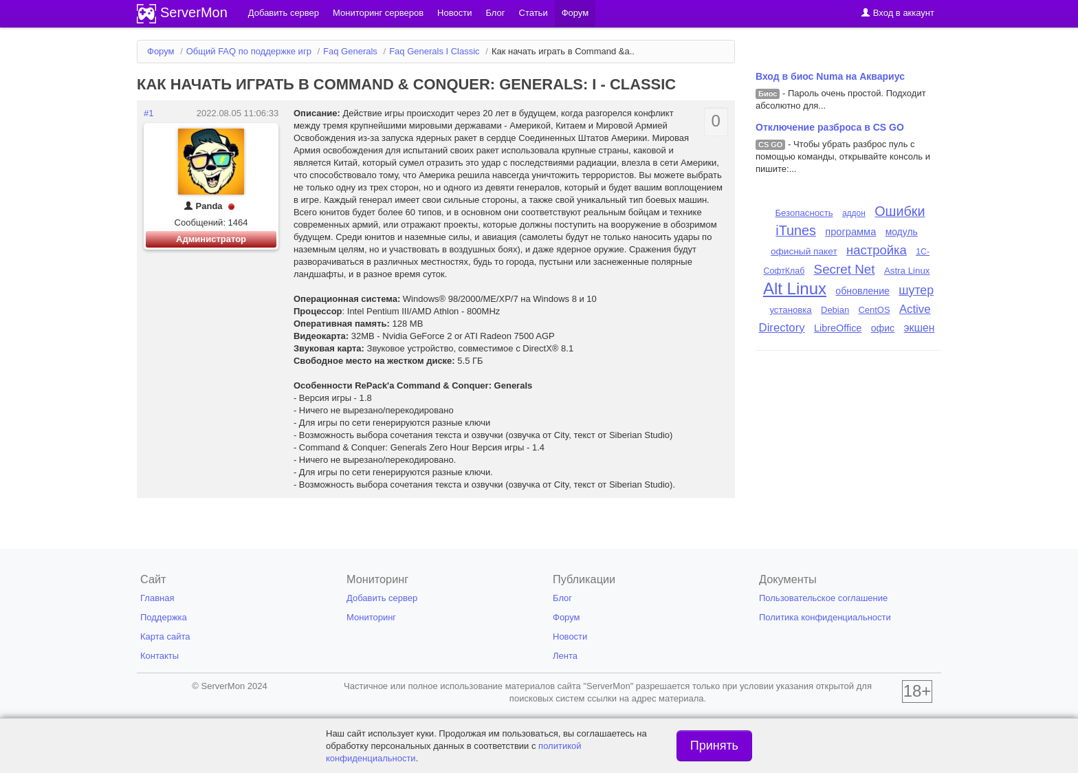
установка (790, 310)
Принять (714, 745)
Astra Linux (907, 270)
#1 (148, 113)
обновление (862, 290)
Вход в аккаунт (897, 13)
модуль (902, 231)
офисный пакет (804, 251)
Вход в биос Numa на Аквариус (830, 76)
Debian (835, 310)
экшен (919, 328)
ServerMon (194, 12)
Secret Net (844, 269)
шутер (916, 290)
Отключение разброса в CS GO (830, 127)
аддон (854, 213)
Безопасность (804, 213)
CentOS (874, 310)
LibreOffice (837, 328)
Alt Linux (794, 288)
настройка (876, 250)
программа (850, 231)
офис (883, 328)
